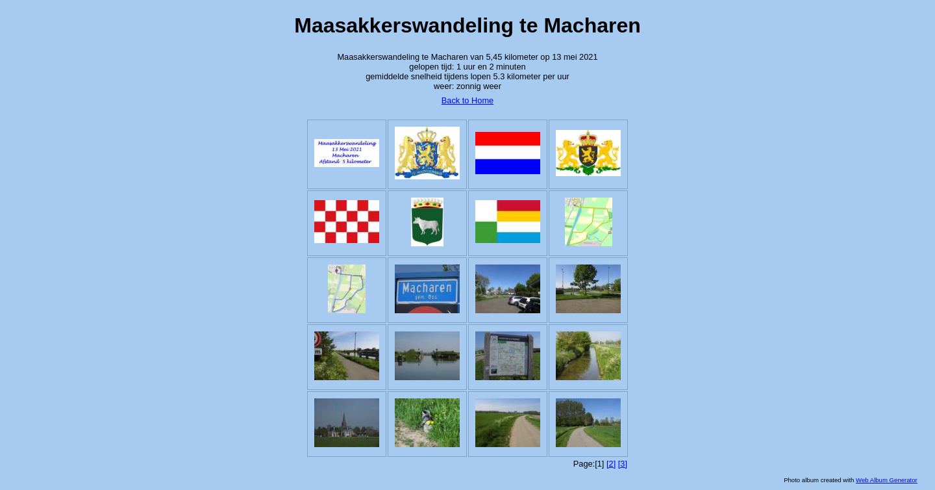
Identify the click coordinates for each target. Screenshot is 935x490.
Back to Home (467, 100)
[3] (622, 464)
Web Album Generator (886, 480)
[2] (611, 464)
